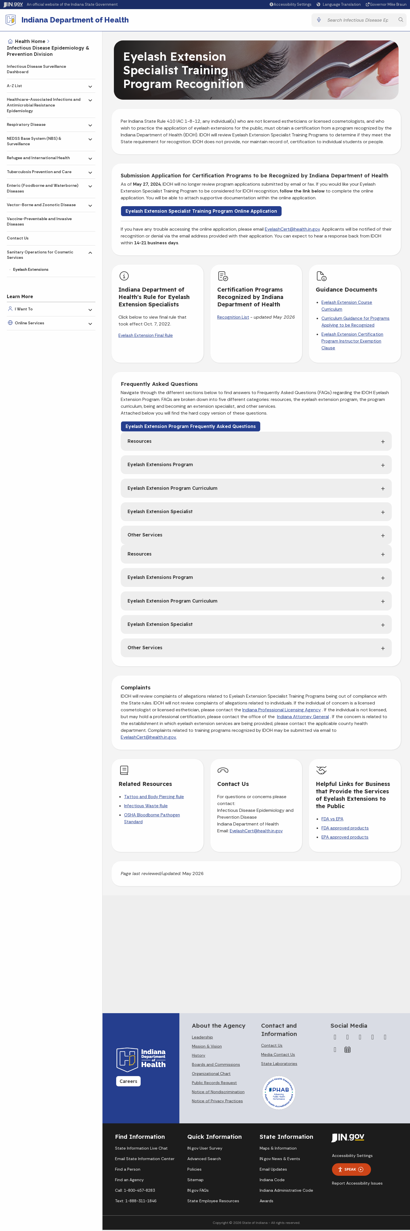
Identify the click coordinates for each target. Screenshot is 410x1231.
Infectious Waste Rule (146, 808)
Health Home (30, 41)
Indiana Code (272, 1182)
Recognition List (233, 319)
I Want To (24, 309)
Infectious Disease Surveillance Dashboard (36, 69)
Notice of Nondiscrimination (218, 1094)
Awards (266, 1203)
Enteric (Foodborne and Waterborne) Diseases (42, 188)
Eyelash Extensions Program (160, 467)
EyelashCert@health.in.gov (292, 231)
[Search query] (360, 21)
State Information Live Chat (141, 1150)
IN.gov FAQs (198, 1192)
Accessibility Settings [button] (352, 1157)
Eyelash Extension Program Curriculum (173, 490)
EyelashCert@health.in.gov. (149, 739)
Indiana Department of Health (77, 21)
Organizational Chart (211, 1075)
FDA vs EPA (332, 821)
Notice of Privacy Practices (217, 1103)
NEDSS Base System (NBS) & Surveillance (34, 141)
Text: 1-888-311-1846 (135, 1203)
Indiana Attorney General (303, 719)
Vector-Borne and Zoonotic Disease (41, 204)
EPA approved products (344, 839)
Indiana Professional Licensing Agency (281, 712)
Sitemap (195, 1182)
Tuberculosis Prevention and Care (39, 171)
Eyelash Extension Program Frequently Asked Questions (191, 428)
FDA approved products (345, 830)
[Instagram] (360, 1039)
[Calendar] (347, 1051)
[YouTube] (372, 1039)
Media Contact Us (278, 1056)
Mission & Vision (207, 1048)
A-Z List (14, 85)
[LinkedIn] (385, 1039)
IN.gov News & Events (280, 1161)
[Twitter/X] (347, 1039)
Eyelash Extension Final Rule (145, 338)
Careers (128, 1083)
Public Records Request (214, 1084)
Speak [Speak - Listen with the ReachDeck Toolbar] (350, 1171)
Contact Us (17, 238)
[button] (290, 4)
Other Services (145, 537)
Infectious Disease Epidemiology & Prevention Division (48, 51)
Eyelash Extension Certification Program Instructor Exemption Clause (352, 343)
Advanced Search (204, 1161)
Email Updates (273, 1171)
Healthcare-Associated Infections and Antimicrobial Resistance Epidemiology (44, 105)
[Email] (335, 1051)
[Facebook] (335, 1039)
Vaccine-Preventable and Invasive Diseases (39, 221)
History (198, 1057)
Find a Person (127, 1171)
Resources (139, 443)
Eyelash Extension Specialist (160, 514)
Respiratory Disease (26, 124)
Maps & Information (278, 1150)
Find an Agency (129, 1182)
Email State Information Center (145, 1161)
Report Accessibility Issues (357, 1185)
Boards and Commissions (216, 1066)
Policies (194, 1171)
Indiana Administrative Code (286, 1192)
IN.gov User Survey (204, 1150)
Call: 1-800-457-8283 (135, 1192)
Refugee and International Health (38, 157)
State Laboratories (279, 1065)
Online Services (29, 322)
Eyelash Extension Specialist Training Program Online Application (201, 213)
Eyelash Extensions (30, 269)
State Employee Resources (213, 1203)
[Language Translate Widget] (339, 4)
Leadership (202, 1039)
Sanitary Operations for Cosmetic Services (40, 254)
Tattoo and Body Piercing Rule (154, 799)
